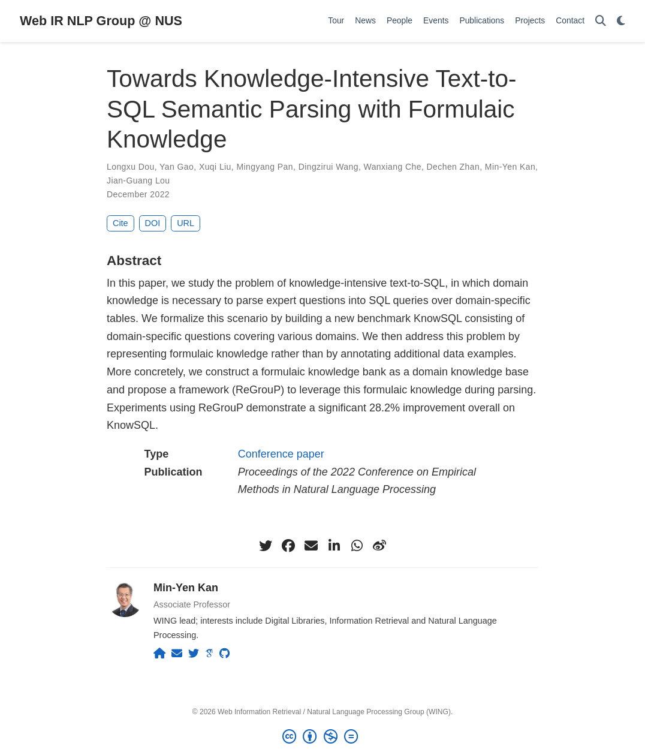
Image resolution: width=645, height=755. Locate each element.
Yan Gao (176, 167)
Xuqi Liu (215, 167)
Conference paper (281, 454)
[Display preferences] (621, 21)
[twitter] (266, 546)
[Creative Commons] (322, 737)
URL (185, 223)
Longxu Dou (131, 167)
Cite (120, 223)
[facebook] (288, 546)
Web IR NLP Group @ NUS (101, 20)
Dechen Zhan (453, 167)
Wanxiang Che (392, 167)
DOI (153, 223)
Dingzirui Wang (328, 167)
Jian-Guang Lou (138, 180)
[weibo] (379, 546)
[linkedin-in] (334, 546)
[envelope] (311, 546)
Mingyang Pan (264, 167)
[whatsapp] (357, 546)
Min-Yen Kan (510, 167)
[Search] (600, 21)
